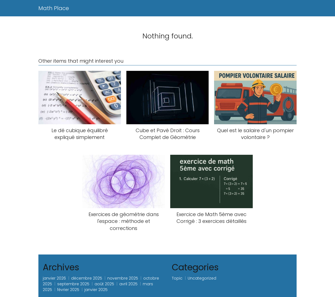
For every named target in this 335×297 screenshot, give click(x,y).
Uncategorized (202, 278)
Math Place (53, 8)
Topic (177, 278)
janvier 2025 (96, 289)
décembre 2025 (86, 278)
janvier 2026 (54, 278)
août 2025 (104, 284)
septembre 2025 (73, 284)
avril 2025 (128, 284)
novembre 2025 (122, 278)
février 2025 (68, 289)
